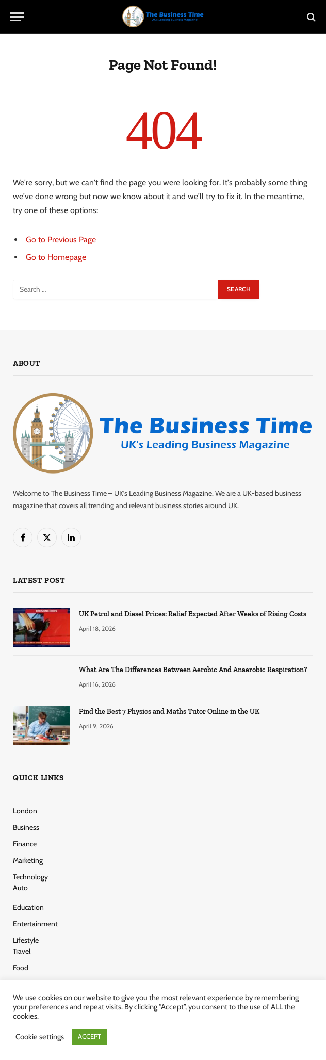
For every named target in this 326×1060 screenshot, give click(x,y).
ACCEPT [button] (89, 1036)
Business (26, 827)
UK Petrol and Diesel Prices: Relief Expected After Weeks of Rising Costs (192, 614)
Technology (30, 877)
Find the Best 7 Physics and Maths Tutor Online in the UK (169, 711)
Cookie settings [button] (39, 1036)
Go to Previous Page (61, 239)
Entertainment (35, 923)
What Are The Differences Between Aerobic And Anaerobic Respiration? (193, 669)
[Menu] (17, 16)
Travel (21, 951)
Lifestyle (26, 940)
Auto (20, 887)
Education (28, 907)
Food (20, 967)
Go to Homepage (56, 257)
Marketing (28, 860)
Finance (25, 844)
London (25, 811)
